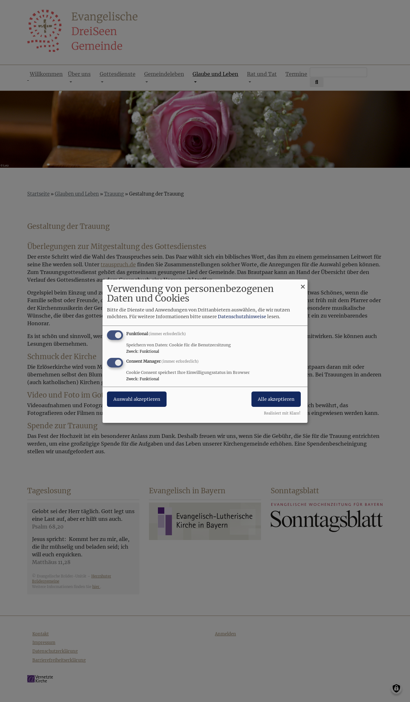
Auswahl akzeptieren (136, 399)
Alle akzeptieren (276, 399)
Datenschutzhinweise (242, 316)
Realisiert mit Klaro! (282, 413)
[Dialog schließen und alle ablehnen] (303, 283)
